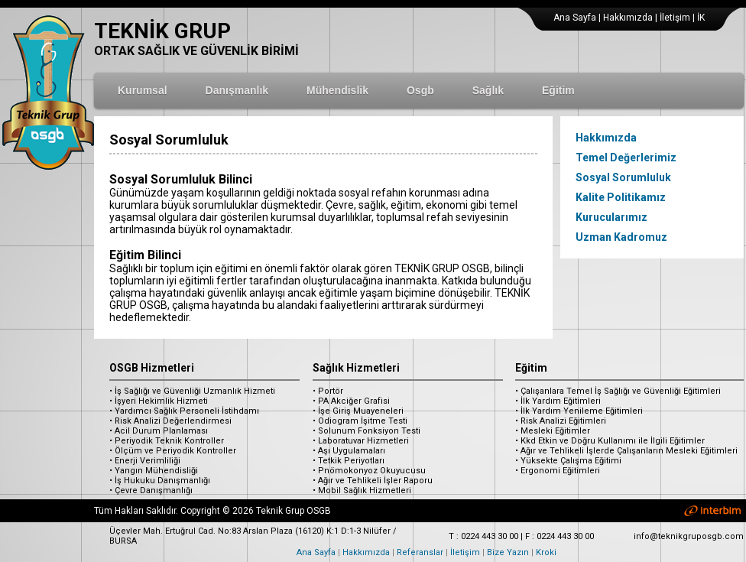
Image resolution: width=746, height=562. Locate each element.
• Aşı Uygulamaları (349, 451)
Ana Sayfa (574, 17)
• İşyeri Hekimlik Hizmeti (158, 401)
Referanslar (420, 552)
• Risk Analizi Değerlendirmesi (170, 421)
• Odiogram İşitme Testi (360, 421)
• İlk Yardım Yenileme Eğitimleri (579, 411)
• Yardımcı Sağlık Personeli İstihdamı (184, 411)
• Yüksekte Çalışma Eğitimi (568, 461)
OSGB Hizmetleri (151, 368)
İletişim (675, 17)
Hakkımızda (628, 17)
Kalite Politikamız (621, 197)
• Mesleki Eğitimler (552, 431)
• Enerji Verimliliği (144, 461)
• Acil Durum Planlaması (158, 431)
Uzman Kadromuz (621, 237)
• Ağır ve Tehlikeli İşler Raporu (373, 481)
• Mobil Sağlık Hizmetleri (362, 490)
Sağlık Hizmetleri (356, 368)
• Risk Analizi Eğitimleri (560, 421)
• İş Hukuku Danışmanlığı (159, 481)
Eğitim (531, 368)
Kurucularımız (611, 217)
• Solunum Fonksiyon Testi (366, 431)
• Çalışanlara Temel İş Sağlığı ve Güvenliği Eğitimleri (618, 391)
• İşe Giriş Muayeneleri (358, 411)
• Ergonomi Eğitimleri (557, 471)
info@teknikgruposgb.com (689, 536)
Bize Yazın (508, 552)
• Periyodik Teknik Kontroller (166, 441)
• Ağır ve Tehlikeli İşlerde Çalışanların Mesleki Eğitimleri (626, 451)
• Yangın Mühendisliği (153, 471)
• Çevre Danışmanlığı (151, 490)
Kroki (546, 552)
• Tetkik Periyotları (348, 461)
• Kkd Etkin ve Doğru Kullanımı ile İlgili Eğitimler (610, 441)
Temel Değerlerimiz (626, 157)
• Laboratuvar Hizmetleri (361, 441)
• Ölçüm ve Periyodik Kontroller (172, 451)
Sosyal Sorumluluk (623, 177)
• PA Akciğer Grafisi (351, 401)
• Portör (328, 391)
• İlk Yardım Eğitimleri (558, 401)
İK (701, 17)
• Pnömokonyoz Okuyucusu (369, 471)
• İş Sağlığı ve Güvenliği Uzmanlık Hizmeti (192, 391)
